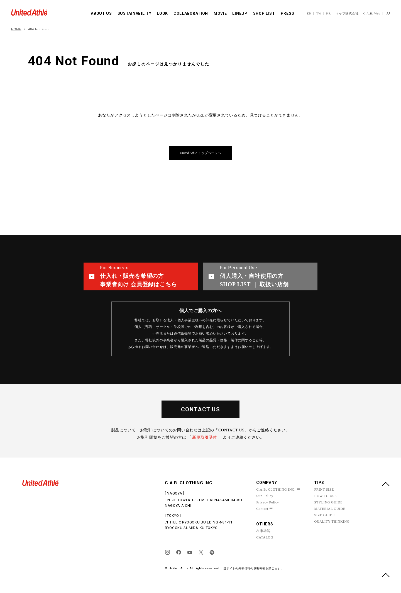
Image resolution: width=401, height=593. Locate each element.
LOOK (162, 13)
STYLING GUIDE (328, 502)
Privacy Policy (267, 502)
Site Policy (264, 496)
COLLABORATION (190, 13)
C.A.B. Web (371, 13)
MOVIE (220, 13)
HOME (16, 29)
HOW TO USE (325, 496)
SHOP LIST (264, 13)
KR (328, 13)
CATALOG (264, 537)
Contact (262, 509)
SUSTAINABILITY (134, 13)
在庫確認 (263, 531)
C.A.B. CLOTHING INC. (275, 489)
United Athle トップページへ (200, 153)
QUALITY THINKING (331, 521)
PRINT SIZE (324, 489)
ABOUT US (101, 13)
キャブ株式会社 (347, 13)
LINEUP (239, 13)
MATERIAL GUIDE (329, 509)
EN (309, 13)
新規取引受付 (204, 437)
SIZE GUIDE (324, 515)
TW (318, 13)
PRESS (287, 13)
